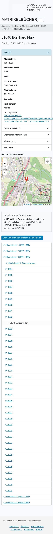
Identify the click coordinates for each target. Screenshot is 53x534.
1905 (8, 401)
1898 (8, 359)
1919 (8, 484)
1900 (8, 371)
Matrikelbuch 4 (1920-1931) (17, 496)
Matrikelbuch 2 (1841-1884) (17, 251)
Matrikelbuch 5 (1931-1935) (17, 502)
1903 (8, 389)
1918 (8, 478)
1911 (8, 437)
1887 (8, 287)
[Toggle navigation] (40, 19)
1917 (8, 472)
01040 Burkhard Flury (17, 323)
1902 (8, 383)
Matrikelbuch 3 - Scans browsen (20, 263)
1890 (8, 305)
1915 (8, 460)
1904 (8, 395)
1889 (8, 299)
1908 (8, 419)
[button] (26, 179)
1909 (8, 425)
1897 (8, 353)
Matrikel (15, 26)
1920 (8, 490)
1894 (8, 335)
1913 (8, 449)
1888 (8, 293)
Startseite (5, 26)
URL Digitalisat (10, 113)
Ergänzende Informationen (15, 135)
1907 (8, 413)
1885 (8, 275)
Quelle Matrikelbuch (12, 128)
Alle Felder (8, 148)
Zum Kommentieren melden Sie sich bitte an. (22, 238)
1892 (6, 29)
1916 (8, 466)
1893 (8, 329)
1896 (8, 347)
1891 (8, 311)
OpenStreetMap (38, 204)
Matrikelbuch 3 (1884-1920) (34, 26)
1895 (8, 341)
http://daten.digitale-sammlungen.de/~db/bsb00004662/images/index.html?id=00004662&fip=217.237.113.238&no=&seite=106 (28, 118)
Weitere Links (9, 141)
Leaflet (27, 204)
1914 (8, 454)
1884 (8, 269)
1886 (8, 281)
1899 (8, 365)
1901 (8, 377)
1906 (8, 407)
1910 (8, 431)
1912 (8, 443)
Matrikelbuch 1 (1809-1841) (17, 245)
